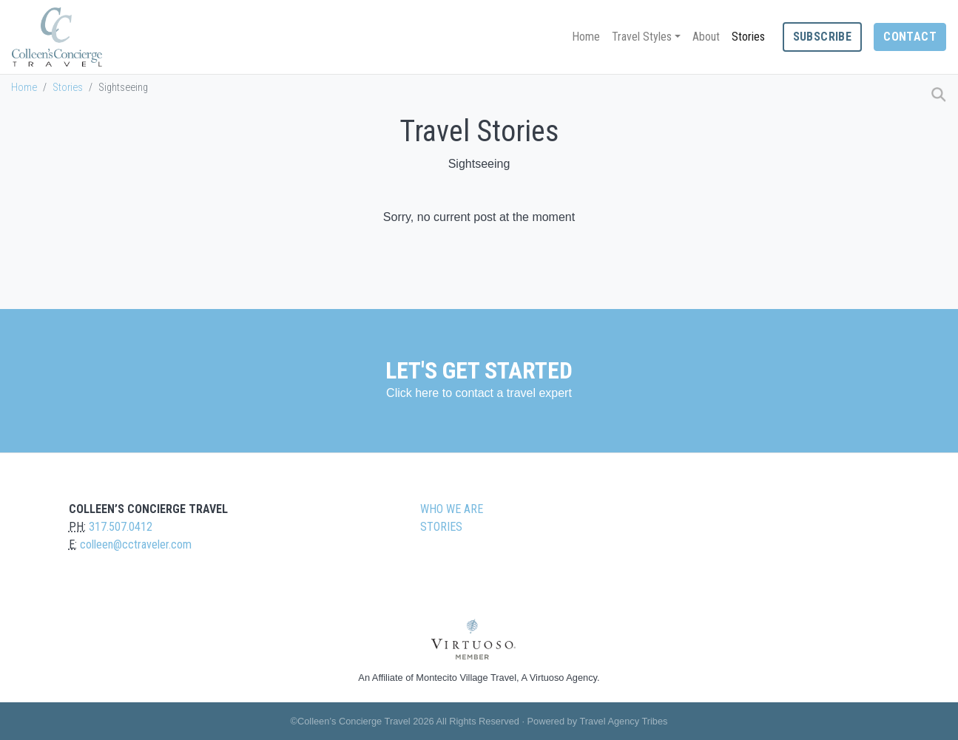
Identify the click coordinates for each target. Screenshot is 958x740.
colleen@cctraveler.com (136, 544)
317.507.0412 (120, 527)
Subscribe (822, 37)
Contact (910, 37)
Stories (748, 37)
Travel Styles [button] (642, 37)
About (706, 37)
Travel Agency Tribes (623, 721)
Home (586, 37)
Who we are (451, 509)
